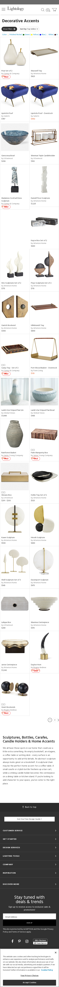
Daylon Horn (36, 664)
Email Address (11, 917)
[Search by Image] (48, 10)
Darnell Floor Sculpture (40, 198)
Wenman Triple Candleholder (43, 155)
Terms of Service (19, 932)
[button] (3, 9)
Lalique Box (6, 622)
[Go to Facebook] (13, 942)
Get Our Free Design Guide (29, 819)
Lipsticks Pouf (7, 113)
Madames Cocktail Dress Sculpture (11, 200)
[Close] (56, 953)
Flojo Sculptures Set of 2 (41, 283)
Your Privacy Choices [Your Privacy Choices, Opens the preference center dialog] (30, 975)
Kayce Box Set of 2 (39, 240)
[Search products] (42, 9)
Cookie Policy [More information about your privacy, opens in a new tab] (47, 970)
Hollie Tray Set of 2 (39, 495)
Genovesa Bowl (8, 155)
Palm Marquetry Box (39, 452)
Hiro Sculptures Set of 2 (11, 283)
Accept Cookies (29, 982)
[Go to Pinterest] (19, 942)
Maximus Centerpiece (40, 622)
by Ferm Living (37, 370)
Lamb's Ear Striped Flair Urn (12, 410)
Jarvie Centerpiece (9, 664)
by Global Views (8, 413)
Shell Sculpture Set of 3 (11, 580)
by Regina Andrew (38, 667)
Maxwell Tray (36, 70)
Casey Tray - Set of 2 (9, 368)
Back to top (29, 807)
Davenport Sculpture (39, 580)
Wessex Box (6, 495)
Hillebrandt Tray (37, 325)
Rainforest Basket (8, 452)
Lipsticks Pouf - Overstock (42, 113)
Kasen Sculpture (8, 537)
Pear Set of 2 (6, 70)
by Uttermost (7, 158)
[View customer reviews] (40, 941)
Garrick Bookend (8, 325)
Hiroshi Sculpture (38, 537)
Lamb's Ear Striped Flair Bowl (43, 410)
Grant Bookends (8, 707)
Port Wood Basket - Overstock (44, 368)
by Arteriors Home (38, 73)
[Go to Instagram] (27, 942)
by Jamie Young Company (12, 455)
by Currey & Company (10, 73)
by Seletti (5, 116)
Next (58, 720)
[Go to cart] (55, 9)
